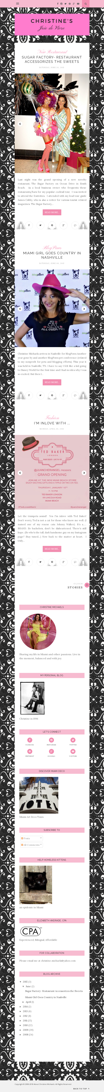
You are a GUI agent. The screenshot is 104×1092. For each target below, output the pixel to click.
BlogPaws (52, 248)
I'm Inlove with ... (52, 423)
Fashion (52, 418)
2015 (25, 981)
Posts (25, 838)
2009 (25, 1029)
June (28, 986)
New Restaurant (52, 52)
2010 (25, 1025)
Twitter (73, 742)
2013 (25, 1011)
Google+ (51, 753)
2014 (25, 1006)
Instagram (51, 742)
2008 (25, 1034)
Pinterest (29, 753)
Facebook (30, 742)
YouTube (73, 753)
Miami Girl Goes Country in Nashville (46, 997)
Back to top (81, 1088)
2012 (25, 1015)
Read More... (52, 212)
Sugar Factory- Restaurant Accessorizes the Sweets (54, 991)
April (28, 1001)
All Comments (30, 844)
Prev (20, 124)
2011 (25, 1020)
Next (84, 124)
